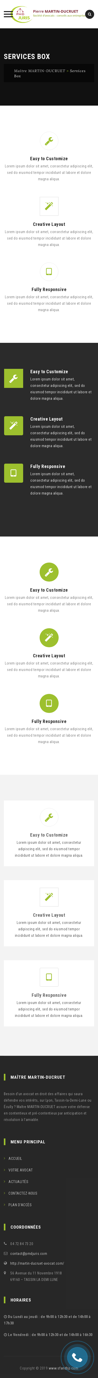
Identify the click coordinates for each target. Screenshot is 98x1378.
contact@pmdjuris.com (28, 1254)
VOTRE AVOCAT (20, 1170)
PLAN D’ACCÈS (20, 1205)
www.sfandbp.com (63, 1368)
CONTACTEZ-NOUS (22, 1193)
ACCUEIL (15, 1158)
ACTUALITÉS (18, 1182)
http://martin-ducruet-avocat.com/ (37, 1263)
